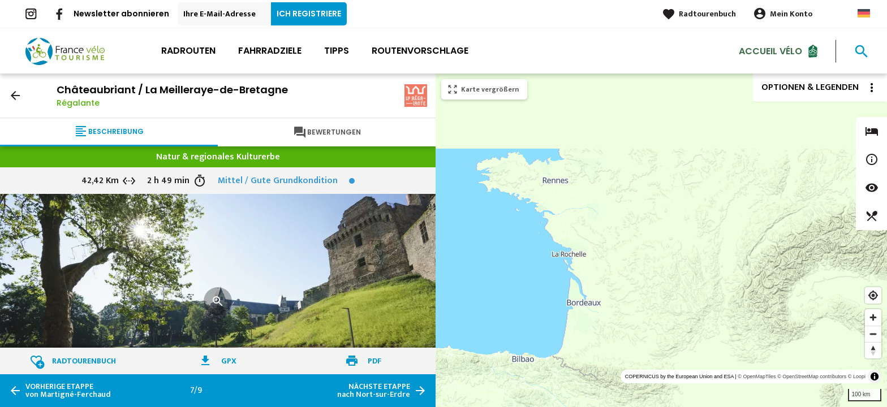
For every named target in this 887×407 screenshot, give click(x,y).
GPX (228, 361)
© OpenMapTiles (757, 376)
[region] (661, 240)
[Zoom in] (873, 317)
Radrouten (188, 50)
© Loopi (857, 376)
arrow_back (15, 95)
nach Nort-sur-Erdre (373, 391)
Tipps (336, 50)
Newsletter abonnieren (121, 13)
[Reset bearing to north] (873, 350)
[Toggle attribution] (874, 376)
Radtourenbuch (707, 13)
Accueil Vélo (770, 50)
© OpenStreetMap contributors (811, 376)
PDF (374, 361)
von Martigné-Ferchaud (68, 391)
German (864, 13)
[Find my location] (873, 295)
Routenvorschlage (420, 50)
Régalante (78, 103)
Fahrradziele (270, 50)
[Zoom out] (873, 334)
